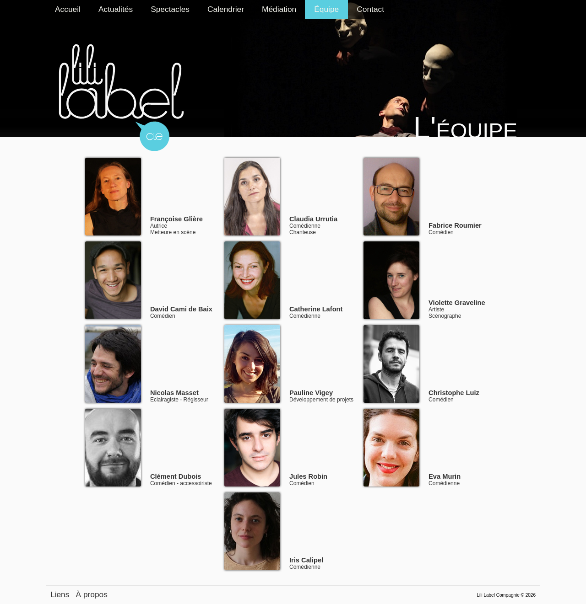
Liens (59, 594)
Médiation (279, 9)
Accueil (68, 9)
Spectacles (170, 9)
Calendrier (225, 9)
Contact (370, 9)
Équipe (326, 9)
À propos (92, 594)
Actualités (115, 9)
